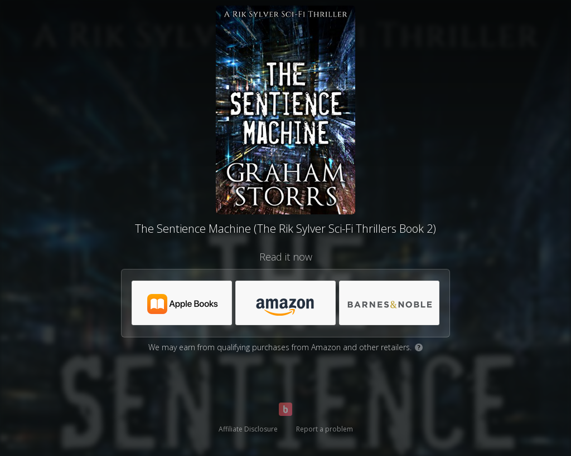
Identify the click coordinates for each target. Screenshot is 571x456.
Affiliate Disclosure (248, 429)
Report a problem (324, 429)
